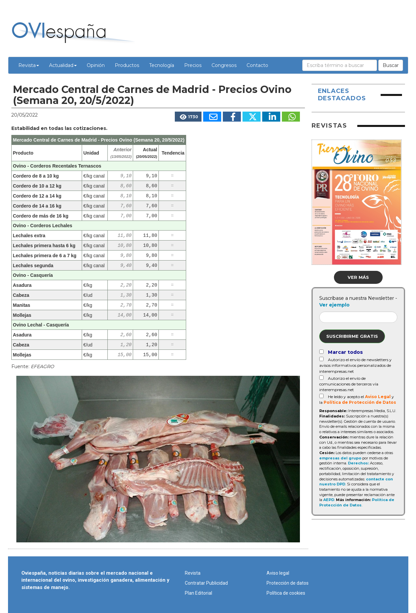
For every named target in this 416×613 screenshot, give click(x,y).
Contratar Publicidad (206, 583)
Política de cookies (286, 593)
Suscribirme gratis (352, 336)
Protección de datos (288, 583)
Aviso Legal (378, 396)
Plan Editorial (198, 593)
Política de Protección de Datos (360, 402)
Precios (192, 65)
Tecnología (161, 65)
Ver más (358, 277)
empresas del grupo (340, 458)
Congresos (224, 65)
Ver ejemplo (334, 305)
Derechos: (358, 463)
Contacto (257, 65)
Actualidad (63, 65)
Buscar (391, 65)
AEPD (328, 499)
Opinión (96, 65)
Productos (127, 65)
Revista (28, 65)
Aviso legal (278, 573)
